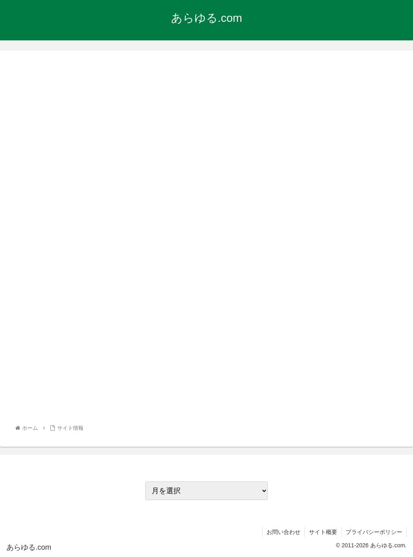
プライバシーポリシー (374, 532)
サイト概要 (323, 532)
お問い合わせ (283, 532)
